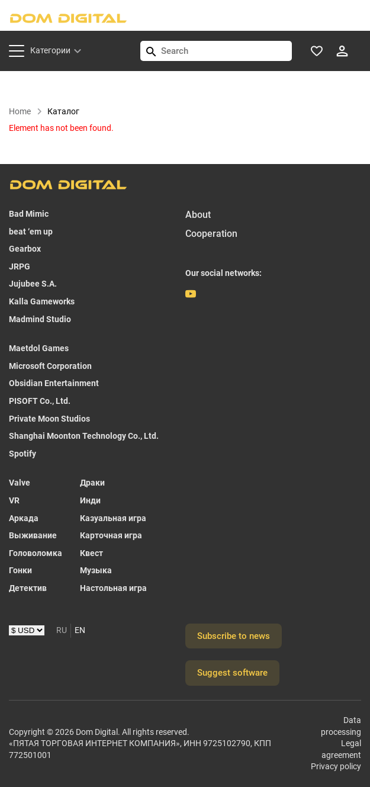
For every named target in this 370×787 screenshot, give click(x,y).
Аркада (23, 518)
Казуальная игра (113, 518)
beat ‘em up (31, 231)
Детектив (28, 588)
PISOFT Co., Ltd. (39, 401)
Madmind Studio (40, 319)
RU (61, 630)
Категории (50, 50)
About (198, 214)
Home (26, 111)
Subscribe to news (233, 636)
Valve (19, 483)
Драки (92, 483)
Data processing (341, 726)
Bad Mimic (29, 214)
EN (80, 630)
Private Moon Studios (49, 418)
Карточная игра (111, 535)
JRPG (19, 266)
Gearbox (25, 248)
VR (14, 500)
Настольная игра (113, 588)
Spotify (22, 453)
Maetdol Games (39, 348)
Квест (91, 553)
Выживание (33, 535)
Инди (90, 500)
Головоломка (35, 553)
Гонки (20, 570)
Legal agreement (341, 749)
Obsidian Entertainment (54, 383)
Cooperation (211, 234)
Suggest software (232, 672)
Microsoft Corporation (50, 366)
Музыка (96, 570)
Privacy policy (336, 767)
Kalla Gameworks (42, 301)
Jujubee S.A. (33, 284)
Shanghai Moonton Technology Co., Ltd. (84, 436)
